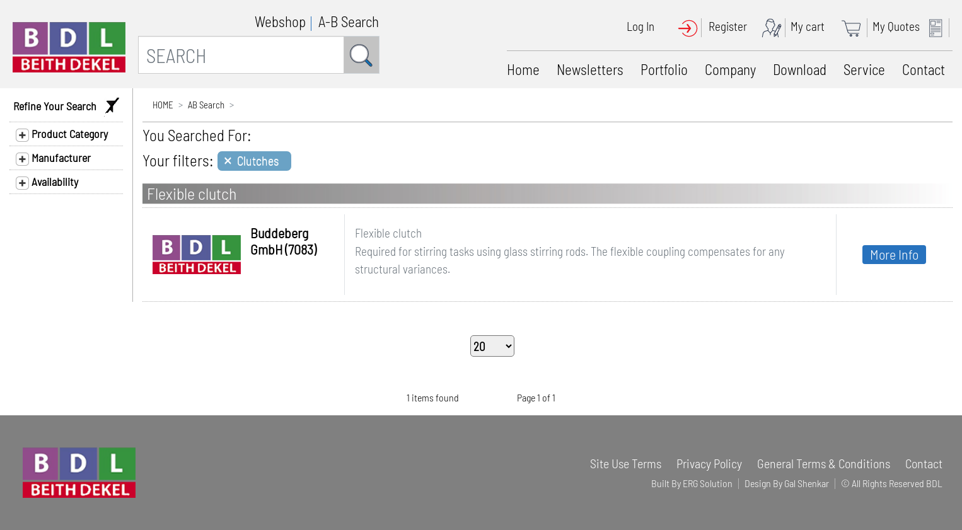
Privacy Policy (709, 463)
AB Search (206, 104)
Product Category (62, 134)
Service (864, 69)
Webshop (280, 21)
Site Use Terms (625, 463)
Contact (923, 69)
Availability (47, 182)
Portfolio (664, 69)
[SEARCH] (241, 55)
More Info (894, 254)
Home (523, 69)
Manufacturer (53, 158)
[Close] (254, 161)
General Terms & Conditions (823, 463)
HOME (163, 104)
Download (799, 69)
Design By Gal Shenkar (787, 483)
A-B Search (348, 21)
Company (730, 69)
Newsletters (590, 69)
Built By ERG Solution (692, 483)
